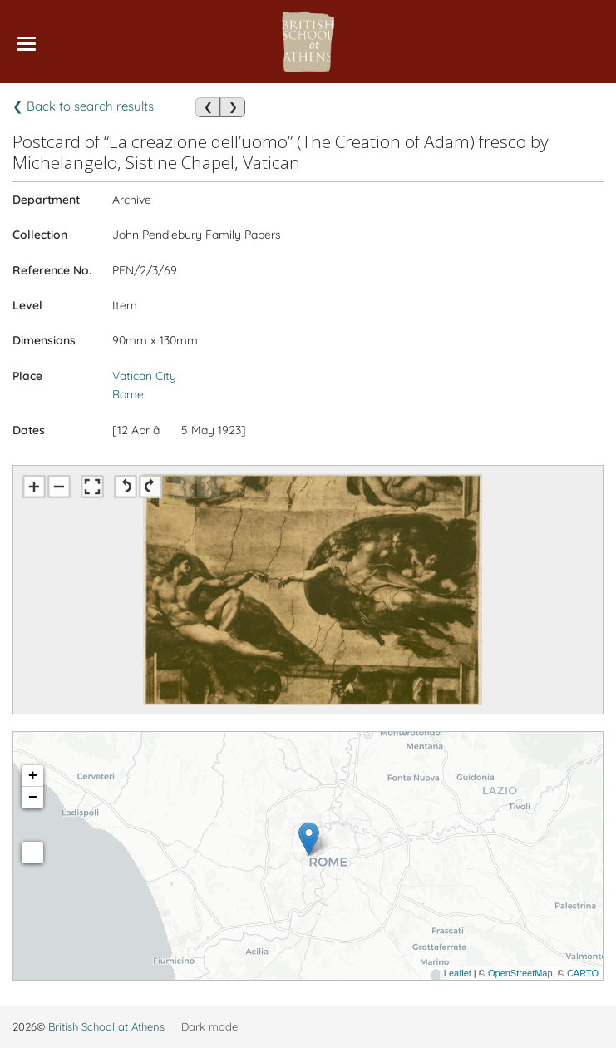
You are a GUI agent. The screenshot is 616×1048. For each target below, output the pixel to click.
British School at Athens (106, 1026)
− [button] (32, 798)
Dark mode (209, 1026)
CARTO (583, 973)
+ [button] (32, 776)
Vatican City (144, 375)
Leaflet (457, 973)
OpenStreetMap (520, 973)
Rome (128, 394)
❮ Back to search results (83, 106)
